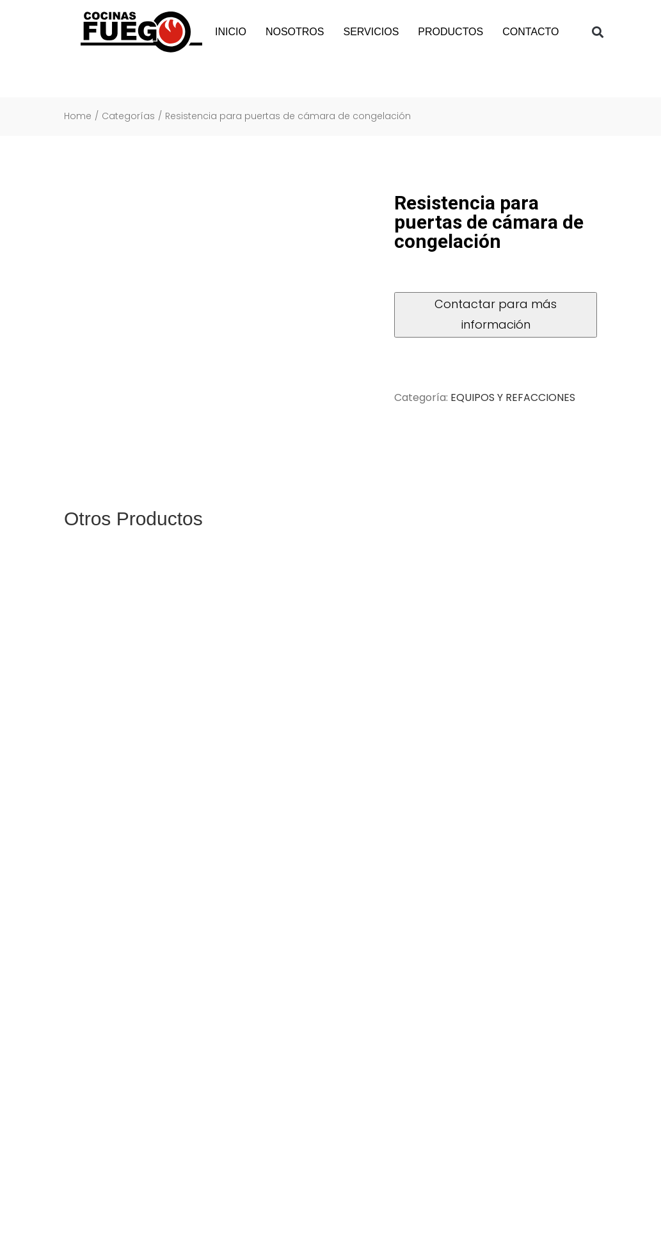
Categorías (128, 116)
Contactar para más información (495, 314)
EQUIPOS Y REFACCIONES (512, 397)
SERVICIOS (371, 31)
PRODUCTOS (450, 31)
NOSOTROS (295, 31)
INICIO (230, 31)
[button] (597, 32)
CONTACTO (530, 31)
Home (78, 116)
